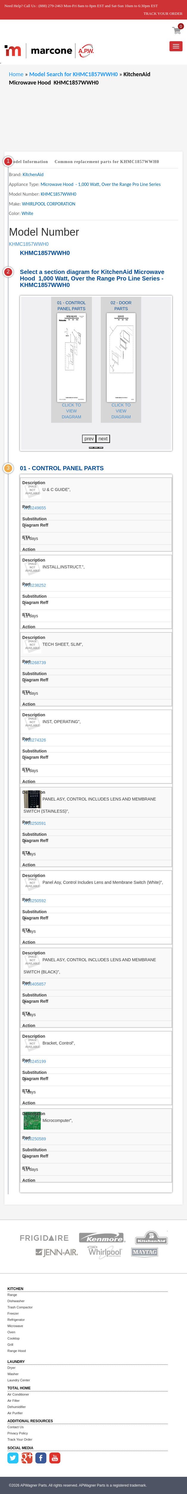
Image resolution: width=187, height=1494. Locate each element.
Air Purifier (15, 1413)
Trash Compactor (20, 1307)
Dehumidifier (16, 1407)
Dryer (11, 1367)
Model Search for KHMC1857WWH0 (74, 74)
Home (16, 74)
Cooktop (13, 1338)
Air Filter (13, 1400)
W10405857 (34, 984)
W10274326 (34, 740)
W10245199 (34, 1061)
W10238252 (34, 585)
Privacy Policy (17, 1433)
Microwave (15, 1326)
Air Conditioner (18, 1394)
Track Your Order (19, 1439)
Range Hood (16, 1351)
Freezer (13, 1313)
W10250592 (34, 900)
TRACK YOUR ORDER (163, 13)
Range (12, 1295)
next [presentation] (102, 438)
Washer (13, 1374)
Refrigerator (16, 1319)
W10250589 (34, 1138)
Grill (10, 1344)
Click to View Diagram (71, 411)
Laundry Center (18, 1380)
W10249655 (34, 508)
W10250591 (34, 823)
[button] (91, 448)
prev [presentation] (89, 438)
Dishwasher (15, 1301)
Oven (11, 1332)
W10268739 (34, 662)
